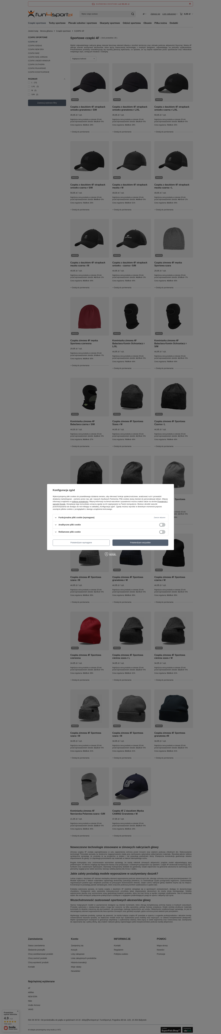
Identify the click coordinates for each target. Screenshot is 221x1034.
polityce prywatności (80, 501)
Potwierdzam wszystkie (140, 542)
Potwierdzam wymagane (81, 542)
